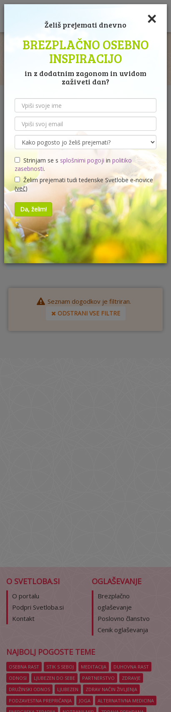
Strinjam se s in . (73, 164)
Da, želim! (33, 209)
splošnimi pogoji (82, 160)
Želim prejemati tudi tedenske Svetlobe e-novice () (84, 184)
